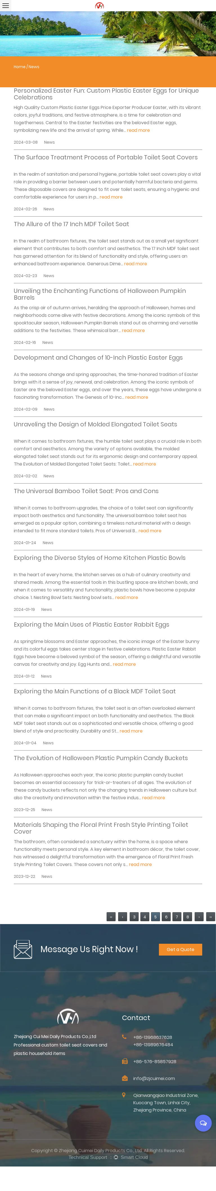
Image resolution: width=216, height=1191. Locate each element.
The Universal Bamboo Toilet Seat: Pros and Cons (86, 491)
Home (20, 67)
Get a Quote (181, 958)
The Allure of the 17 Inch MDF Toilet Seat (71, 224)
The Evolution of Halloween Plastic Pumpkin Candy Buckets (101, 758)
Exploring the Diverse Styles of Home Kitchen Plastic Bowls (100, 558)
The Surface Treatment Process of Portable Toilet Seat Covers (106, 157)
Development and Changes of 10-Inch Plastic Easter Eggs (98, 358)
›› (211, 917)
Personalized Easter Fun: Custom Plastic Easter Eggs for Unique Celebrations (106, 94)
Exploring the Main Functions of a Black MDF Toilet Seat (95, 691)
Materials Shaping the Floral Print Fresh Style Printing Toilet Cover (101, 828)
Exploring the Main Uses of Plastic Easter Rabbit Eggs (91, 625)
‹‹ (111, 917)
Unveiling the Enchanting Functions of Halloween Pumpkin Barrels (100, 294)
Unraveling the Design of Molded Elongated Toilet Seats (95, 424)
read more (138, 130)
